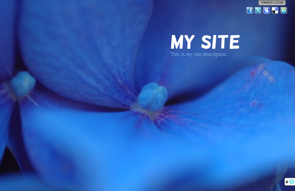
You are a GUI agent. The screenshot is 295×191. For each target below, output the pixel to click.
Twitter (258, 10)
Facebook (250, 10)
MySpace (267, 10)
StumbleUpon (284, 10)
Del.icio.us (275, 10)
